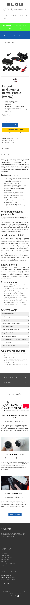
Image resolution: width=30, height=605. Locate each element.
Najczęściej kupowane (7, 557)
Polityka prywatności (15, 593)
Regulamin (4, 561)
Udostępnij (6, 148)
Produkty (13, 15)
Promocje (4, 553)
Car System (22, 35)
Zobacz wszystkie (15, 514)
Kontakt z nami (5, 559)
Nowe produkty (5, 555)
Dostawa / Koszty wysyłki (8, 563)
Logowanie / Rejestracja (18, 9)
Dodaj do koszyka (10, 125)
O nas (2, 565)
